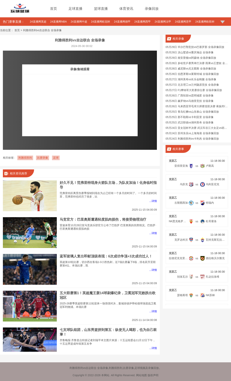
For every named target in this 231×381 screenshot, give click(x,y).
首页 (53, 9)
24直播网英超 (38, 21)
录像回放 (152, 9)
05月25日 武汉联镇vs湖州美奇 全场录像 (189, 122)
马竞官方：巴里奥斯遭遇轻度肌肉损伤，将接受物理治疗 (103, 219)
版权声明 (153, 375)
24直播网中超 (79, 21)
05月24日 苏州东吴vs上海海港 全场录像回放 (192, 133)
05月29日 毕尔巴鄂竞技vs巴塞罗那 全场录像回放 (195, 47)
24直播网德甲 (122, 21)
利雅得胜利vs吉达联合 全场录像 (42, 30)
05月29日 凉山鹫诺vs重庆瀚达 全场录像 (189, 52)
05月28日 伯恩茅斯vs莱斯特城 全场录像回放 (192, 73)
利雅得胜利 (25, 157)
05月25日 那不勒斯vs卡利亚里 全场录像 (189, 117)
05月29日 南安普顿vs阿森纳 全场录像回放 (191, 57)
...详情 (153, 201)
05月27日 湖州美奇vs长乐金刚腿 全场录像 (191, 79)
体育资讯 (126, 9)
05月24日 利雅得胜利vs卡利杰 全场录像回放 (192, 138)
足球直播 (75, 9)
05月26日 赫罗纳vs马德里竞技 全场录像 (189, 100)
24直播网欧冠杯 (100, 21)
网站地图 (141, 375)
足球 (56, 157)
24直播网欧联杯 (204, 21)
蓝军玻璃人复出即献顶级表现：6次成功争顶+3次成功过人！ (106, 256)
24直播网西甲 (142, 21)
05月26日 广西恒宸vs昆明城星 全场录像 (189, 95)
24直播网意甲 (183, 21)
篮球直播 (101, 9)
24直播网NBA (58, 21)
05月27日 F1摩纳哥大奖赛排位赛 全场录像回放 (194, 90)
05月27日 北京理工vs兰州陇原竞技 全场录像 (192, 84)
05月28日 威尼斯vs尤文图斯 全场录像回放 (191, 68)
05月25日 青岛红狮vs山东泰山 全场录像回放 (192, 111)
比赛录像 (42, 157)
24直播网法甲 (163, 21)
